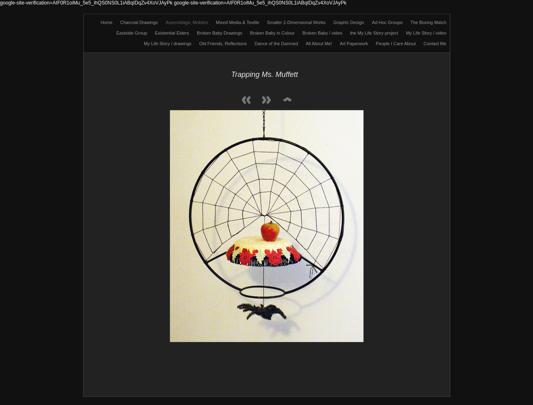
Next (267, 101)
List (287, 101)
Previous (246, 101)
